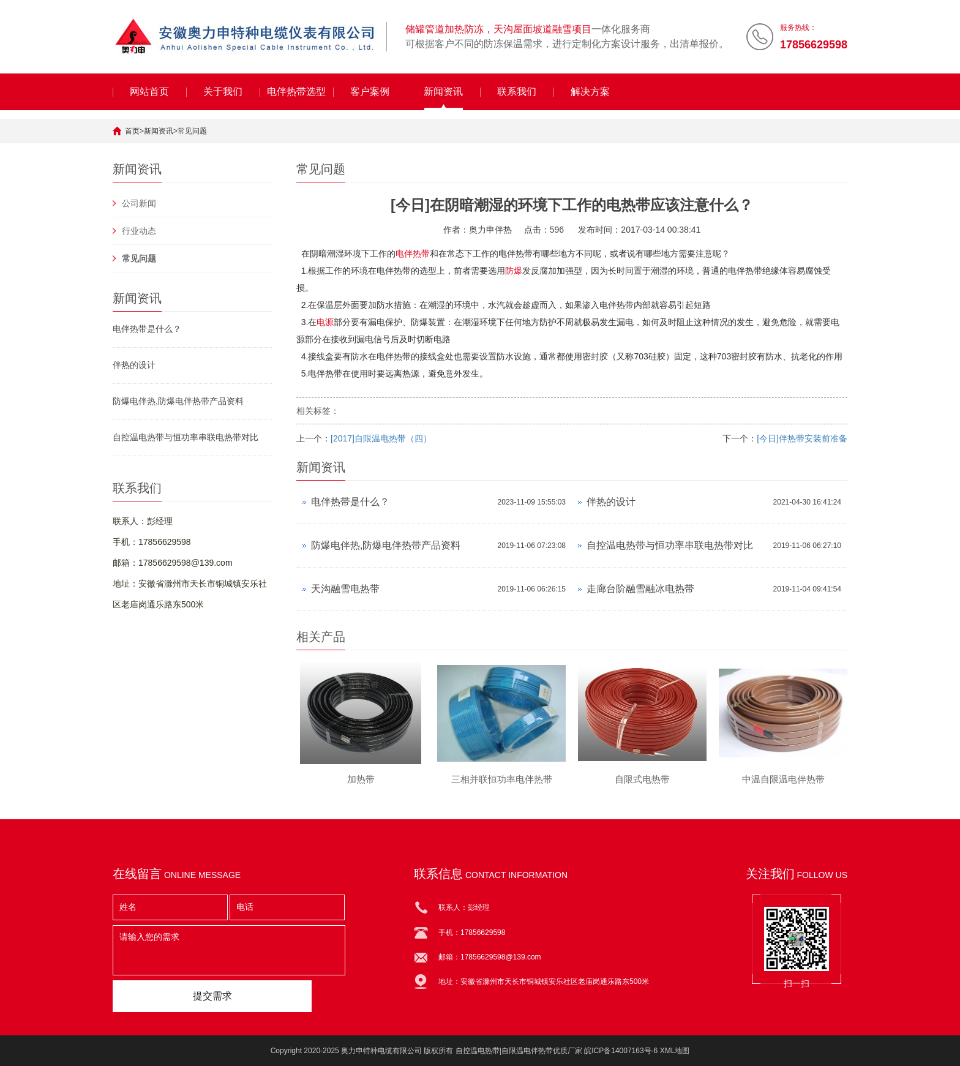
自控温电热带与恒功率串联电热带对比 (185, 437)
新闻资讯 (443, 91)
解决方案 (590, 91)
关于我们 (222, 91)
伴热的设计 (134, 365)
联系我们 (516, 91)
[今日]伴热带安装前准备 (802, 438)
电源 (325, 322)
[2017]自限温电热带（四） (381, 438)
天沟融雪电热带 (345, 589)
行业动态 (139, 231)
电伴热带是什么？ (147, 329)
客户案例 (369, 91)
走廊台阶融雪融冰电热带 (640, 589)
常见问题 (192, 131)
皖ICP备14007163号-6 (621, 1050)
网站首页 (149, 91)
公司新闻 (139, 203)
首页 (132, 131)
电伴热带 (413, 253)
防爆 (513, 271)
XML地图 (675, 1050)
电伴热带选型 (296, 91)
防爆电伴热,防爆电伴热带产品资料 (178, 401)
